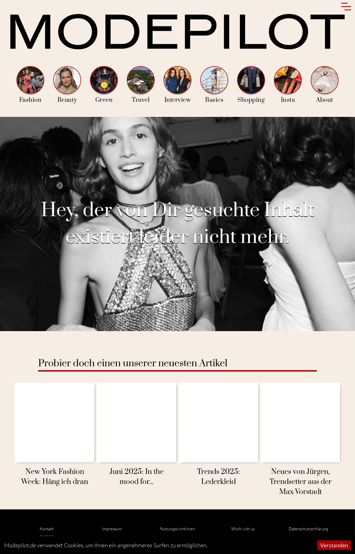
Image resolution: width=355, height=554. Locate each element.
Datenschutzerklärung (308, 528)
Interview (177, 85)
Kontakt (47, 528)
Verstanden (334, 545)
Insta (288, 85)
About (325, 85)
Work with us (243, 528)
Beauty (67, 85)
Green (104, 85)
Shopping (251, 85)
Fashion (30, 85)
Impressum (112, 528)
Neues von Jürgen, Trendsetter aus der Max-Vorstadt (300, 482)
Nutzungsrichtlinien (177, 528)
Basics (214, 85)
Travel (141, 85)
